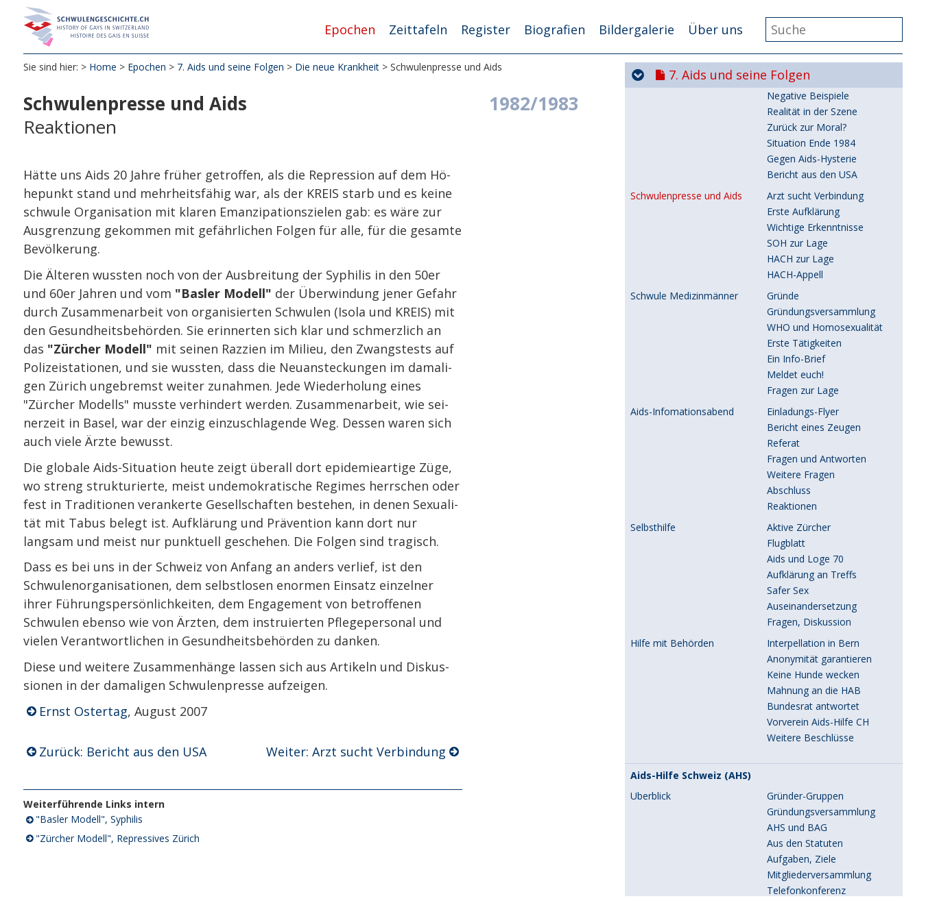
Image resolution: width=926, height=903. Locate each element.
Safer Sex (788, 750)
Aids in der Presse (669, 225)
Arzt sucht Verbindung (815, 355)
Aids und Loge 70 (805, 719)
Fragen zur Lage (803, 550)
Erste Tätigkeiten (804, 503)
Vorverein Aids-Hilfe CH (818, 882)
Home (103, 68)
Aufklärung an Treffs (812, 734)
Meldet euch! (795, 534)
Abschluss (789, 650)
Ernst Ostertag (83, 712)
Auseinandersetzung (812, 766)
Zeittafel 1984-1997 (673, 151)
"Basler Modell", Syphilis (89, 820)
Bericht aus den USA (812, 334)
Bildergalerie (636, 29)
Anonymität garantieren (819, 819)
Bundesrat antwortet (813, 866)
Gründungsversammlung (821, 471)
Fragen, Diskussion (809, 782)
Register (485, 29)
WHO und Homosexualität (825, 487)
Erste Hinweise (799, 224)
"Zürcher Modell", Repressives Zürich (118, 838)
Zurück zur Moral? (806, 287)
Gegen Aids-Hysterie (812, 318)
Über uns (715, 29)
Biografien (554, 29)
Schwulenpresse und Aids (686, 356)
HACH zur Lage (800, 418)
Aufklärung (790, 240)
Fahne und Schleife (809, 203)
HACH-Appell (795, 434)
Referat (783, 603)
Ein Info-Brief (796, 518)
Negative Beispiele (808, 255)
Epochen (349, 29)
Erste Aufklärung (803, 371)
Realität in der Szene (812, 271)
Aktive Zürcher (799, 687)
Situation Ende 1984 (811, 303)
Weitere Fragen (801, 634)
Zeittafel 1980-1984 (673, 136)
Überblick (653, 116)
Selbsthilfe (653, 688)
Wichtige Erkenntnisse (815, 387)
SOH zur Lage (797, 403)
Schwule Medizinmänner (684, 456)
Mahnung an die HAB (814, 850)
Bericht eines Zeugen (814, 587)
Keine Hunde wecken (813, 834)
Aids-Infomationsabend (682, 572)
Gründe (783, 455)
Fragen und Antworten (816, 619)
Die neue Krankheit (337, 68)
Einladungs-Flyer (803, 571)
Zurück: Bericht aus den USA (122, 752)
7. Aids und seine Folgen (230, 68)
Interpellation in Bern (813, 803)
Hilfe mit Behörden (672, 803)
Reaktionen (792, 666)
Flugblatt (786, 703)
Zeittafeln (418, 29)
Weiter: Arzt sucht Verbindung (356, 752)
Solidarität (652, 203)
